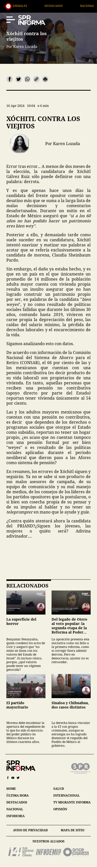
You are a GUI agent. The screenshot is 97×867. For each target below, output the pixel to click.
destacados (16, 802)
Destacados (64, 6)
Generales (29, 6)
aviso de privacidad (30, 830)
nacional (14, 809)
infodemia (15, 816)
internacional (66, 795)
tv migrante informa (72, 802)
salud (58, 788)
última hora (17, 795)
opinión (60, 809)
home (11, 788)
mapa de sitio (72, 830)
